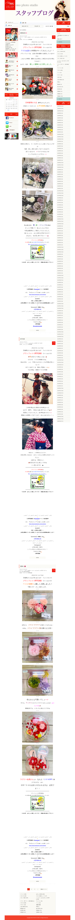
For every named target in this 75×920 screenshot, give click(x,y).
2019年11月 (59, 136)
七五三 (41, 343)
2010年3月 (59, 409)
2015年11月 (59, 249)
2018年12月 (59, 162)
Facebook (37, 289)
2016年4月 (59, 237)
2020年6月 (59, 120)
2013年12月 (59, 303)
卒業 (37, 906)
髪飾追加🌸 (23, 33)
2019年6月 (59, 148)
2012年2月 (59, 355)
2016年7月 (59, 230)
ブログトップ (11, 22)
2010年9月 (59, 395)
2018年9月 (59, 169)
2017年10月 (59, 195)
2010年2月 (59, 411)
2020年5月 (59, 122)
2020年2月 (59, 129)
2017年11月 (59, 193)
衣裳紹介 (22, 912)
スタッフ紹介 (23, 897)
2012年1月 (59, 357)
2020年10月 (59, 110)
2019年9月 (59, 141)
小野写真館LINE (37, 309)
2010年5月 (59, 404)
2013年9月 (59, 310)
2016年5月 (59, 235)
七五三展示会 (23, 571)
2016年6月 (59, 233)
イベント (22, 894)
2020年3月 (59, 127)
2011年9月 (59, 367)
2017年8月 (59, 200)
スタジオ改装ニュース (40, 895)
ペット (37, 902)
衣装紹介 (38, 910)
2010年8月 (59, 397)
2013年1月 (59, 329)
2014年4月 (59, 294)
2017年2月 (59, 214)
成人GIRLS (38, 908)
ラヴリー (22, 904)
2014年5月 (59, 291)
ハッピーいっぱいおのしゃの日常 (37, 37)
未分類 (21, 910)
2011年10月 (59, 364)
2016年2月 (59, 242)
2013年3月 (59, 324)
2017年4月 (59, 209)
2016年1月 (59, 244)
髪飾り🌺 (23, 566)
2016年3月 (59, 240)
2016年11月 (59, 221)
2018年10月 (59, 167)
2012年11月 (59, 334)
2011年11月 (59, 362)
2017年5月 (59, 207)
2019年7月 (59, 146)
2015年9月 (59, 254)
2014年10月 (59, 280)
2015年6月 (59, 261)
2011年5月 (59, 376)
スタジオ (22, 895)
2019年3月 (59, 155)
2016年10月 (59, 223)
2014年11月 (59, 277)
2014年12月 (59, 275)
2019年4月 (59, 153)
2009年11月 (59, 418)
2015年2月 (59, 270)
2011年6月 (59, 374)
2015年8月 (59, 256)
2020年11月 (59, 108)
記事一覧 (11, 25)
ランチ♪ (58, 33)
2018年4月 (59, 181)
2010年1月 (59, 414)
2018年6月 (59, 176)
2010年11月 (59, 390)
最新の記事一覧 (25, 26)
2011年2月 (59, 383)
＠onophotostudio (37, 326)
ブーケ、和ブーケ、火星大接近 (26, 901)
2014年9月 (59, 282)
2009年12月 (59, 416)
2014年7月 (59, 287)
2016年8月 (59, 228)
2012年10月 (59, 336)
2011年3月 (59, 381)
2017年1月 (59, 216)
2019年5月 (59, 150)
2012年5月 (59, 348)
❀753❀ (22, 339)
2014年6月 (59, 289)
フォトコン (38, 901)
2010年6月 (59, 402)
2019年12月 (59, 134)
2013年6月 (59, 317)
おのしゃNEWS (27, 37)
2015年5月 (59, 263)
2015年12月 (59, 247)
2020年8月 (59, 115)
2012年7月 (59, 343)
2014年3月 (59, 296)
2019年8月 (59, 143)
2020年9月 (59, 113)
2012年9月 (59, 338)
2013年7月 (59, 315)
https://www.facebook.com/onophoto (37, 294)
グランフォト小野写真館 (27, 39)
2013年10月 (59, 308)
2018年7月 (59, 174)
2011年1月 (59, 385)
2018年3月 (59, 183)
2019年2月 (59, 157)
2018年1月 (59, 188)
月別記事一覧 (37, 26)
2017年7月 (59, 202)
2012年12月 (59, 331)
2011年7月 (59, 371)
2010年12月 (59, 388)
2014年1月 (59, 301)
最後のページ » (44, 889)
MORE (37, 330)
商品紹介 (28, 571)
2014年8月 (59, 284)
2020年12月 (59, 106)
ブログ (44, 37)
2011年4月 (59, 378)
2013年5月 (59, 320)
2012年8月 (59, 341)
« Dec (8, 110)
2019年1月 (59, 160)
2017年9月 (59, 197)
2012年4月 (59, 350)
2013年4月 (59, 322)
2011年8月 (59, 369)
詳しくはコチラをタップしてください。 (37, 244)
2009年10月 (59, 421)
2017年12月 (59, 190)
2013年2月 (59, 327)
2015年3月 (59, 268)
